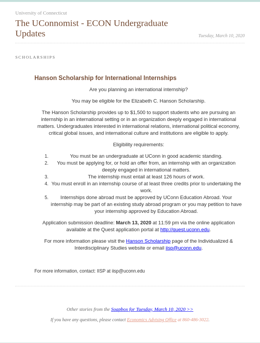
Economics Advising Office (152, 319)
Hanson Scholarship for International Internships (105, 78)
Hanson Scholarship (148, 241)
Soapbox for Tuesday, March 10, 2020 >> (152, 309)
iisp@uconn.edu (183, 248)
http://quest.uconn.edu (185, 229)
